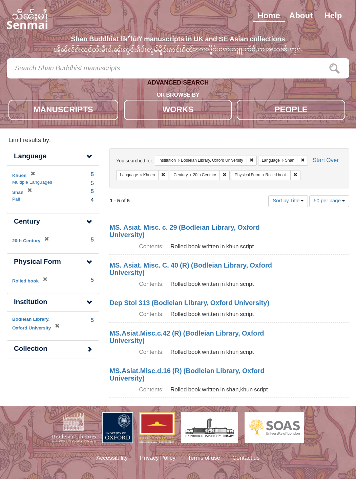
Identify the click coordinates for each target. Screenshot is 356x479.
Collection (30, 349)
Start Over (326, 161)
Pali (16, 200)
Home (268, 16)
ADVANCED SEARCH (178, 84)
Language (30, 156)
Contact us (246, 458)
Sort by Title (288, 201)
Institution (30, 302)
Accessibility (112, 458)
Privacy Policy (157, 458)
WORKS (178, 110)
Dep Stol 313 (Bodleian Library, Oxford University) (189, 303)
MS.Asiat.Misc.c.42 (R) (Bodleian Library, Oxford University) (186, 337)
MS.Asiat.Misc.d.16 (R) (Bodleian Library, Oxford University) (186, 375)
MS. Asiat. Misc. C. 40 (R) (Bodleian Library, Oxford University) (190, 269)
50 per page (329, 201)
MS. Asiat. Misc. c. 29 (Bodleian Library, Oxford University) (184, 232)
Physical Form (37, 262)
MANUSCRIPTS (63, 110)
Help (333, 16)
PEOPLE (290, 110)
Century (27, 222)
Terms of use (204, 458)
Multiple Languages (32, 183)
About (301, 16)
